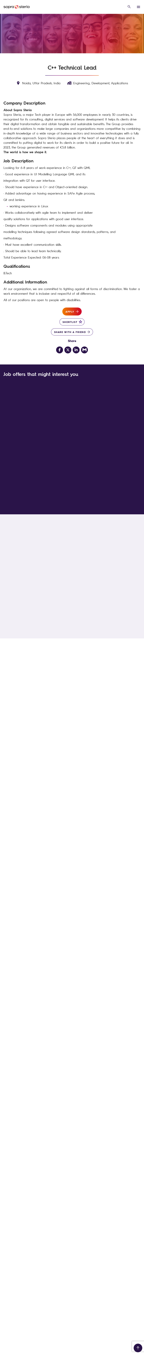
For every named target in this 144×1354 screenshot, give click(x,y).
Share (72, 341)
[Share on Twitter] (67, 349)
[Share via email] (84, 349)
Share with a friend (70, 331)
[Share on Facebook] (59, 349)
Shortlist (70, 321)
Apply (69, 311)
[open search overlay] (129, 7)
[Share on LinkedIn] (76, 349)
